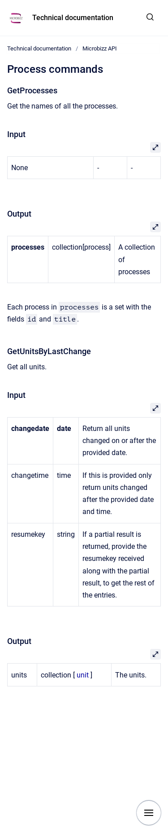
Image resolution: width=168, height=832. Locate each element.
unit (83, 675)
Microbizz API (99, 48)
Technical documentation (72, 17)
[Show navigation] (149, 813)
